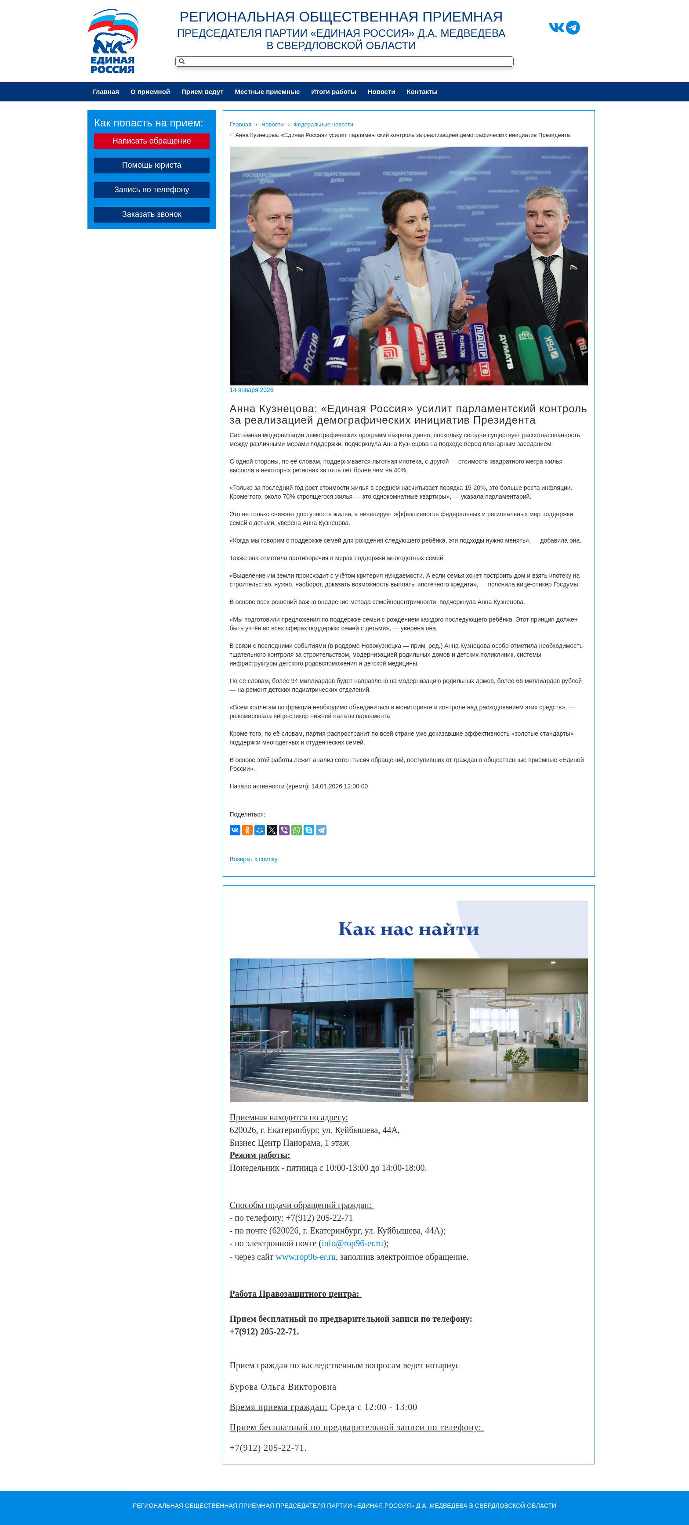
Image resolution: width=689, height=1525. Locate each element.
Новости (381, 91)
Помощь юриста (151, 165)
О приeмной (150, 91)
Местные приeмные (267, 91)
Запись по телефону (151, 189)
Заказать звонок (151, 214)
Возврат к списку (254, 859)
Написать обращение (151, 141)
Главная (105, 91)
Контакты (422, 91)
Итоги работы (333, 91)
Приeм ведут (202, 91)
